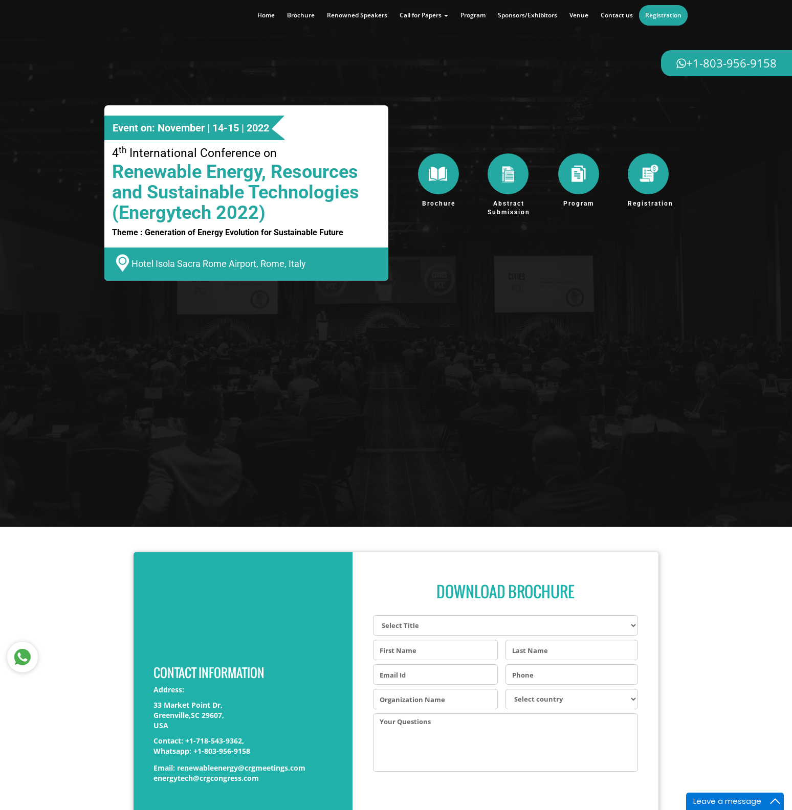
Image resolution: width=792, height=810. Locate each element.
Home (266, 15)
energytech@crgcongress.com (206, 778)
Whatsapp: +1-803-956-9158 (201, 751)
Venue (578, 15)
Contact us (617, 15)
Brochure (301, 15)
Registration (663, 15)
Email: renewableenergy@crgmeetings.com (229, 768)
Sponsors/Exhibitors (527, 15)
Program (473, 15)
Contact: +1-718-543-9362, (198, 741)
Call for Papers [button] (424, 15)
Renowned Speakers (357, 15)
